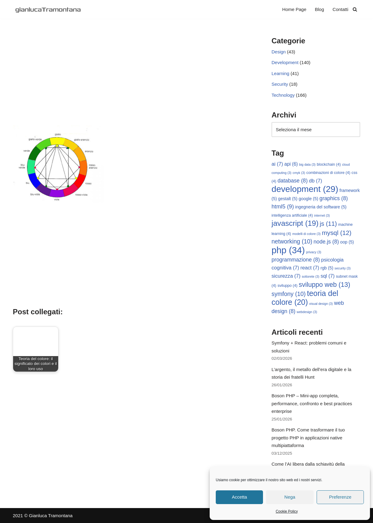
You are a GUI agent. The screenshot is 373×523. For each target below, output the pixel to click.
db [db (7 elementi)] (315, 181)
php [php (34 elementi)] (288, 250)
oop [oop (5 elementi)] (347, 242)
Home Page (294, 9)
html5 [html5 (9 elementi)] (283, 206)
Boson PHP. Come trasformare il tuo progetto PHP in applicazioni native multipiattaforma (308, 437)
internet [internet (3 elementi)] (322, 215)
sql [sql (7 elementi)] (328, 276)
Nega (289, 497)
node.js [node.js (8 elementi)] (326, 242)
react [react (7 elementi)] (309, 268)
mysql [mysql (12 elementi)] (336, 232)
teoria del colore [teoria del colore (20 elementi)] (305, 297)
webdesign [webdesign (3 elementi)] (307, 312)
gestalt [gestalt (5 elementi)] (287, 198)
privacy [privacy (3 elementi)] (313, 252)
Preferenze (340, 497)
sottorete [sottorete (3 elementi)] (310, 276)
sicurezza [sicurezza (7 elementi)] (286, 276)
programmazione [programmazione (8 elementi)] (296, 260)
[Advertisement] (133, 79)
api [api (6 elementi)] (291, 164)
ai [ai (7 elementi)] (277, 164)
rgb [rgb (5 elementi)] (327, 267)
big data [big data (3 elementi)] (307, 164)
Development (285, 62)
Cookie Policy (287, 511)
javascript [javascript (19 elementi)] (295, 223)
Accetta (239, 497)
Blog (319, 9)
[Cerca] (355, 9)
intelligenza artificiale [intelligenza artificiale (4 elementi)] (292, 215)
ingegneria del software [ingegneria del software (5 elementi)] (321, 206)
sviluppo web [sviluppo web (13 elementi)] (324, 284)
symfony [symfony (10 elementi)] (289, 293)
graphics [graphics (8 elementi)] (333, 198)
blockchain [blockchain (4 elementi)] (329, 164)
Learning (280, 73)
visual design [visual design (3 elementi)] (321, 303)
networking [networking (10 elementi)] (292, 241)
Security (280, 84)
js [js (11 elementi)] (328, 223)
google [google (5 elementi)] (308, 198)
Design (279, 51)
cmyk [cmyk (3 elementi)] (299, 173)
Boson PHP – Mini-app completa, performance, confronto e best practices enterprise (312, 403)
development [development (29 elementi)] (305, 189)
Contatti (340, 9)
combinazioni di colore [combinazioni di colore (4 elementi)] (328, 173)
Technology (283, 95)
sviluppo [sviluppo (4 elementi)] (287, 285)
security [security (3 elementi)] (343, 268)
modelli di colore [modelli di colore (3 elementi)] (306, 234)
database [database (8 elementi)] (293, 181)
